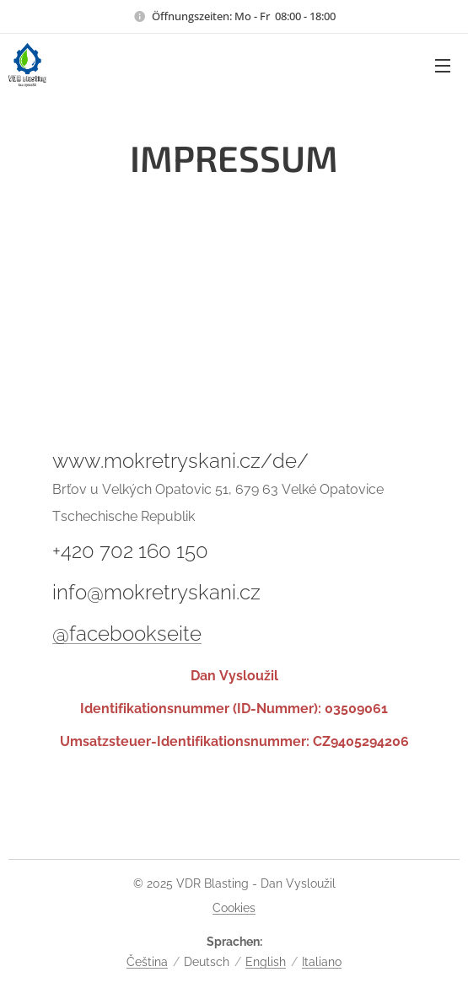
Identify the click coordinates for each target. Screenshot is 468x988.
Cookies (234, 908)
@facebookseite (127, 633)
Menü (442, 66)
